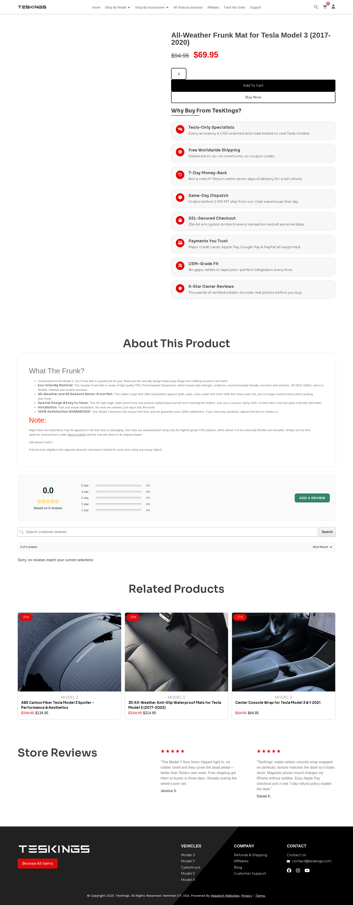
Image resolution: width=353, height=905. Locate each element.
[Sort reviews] (322, 547)
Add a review (312, 498)
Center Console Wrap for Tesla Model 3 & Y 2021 (278, 702)
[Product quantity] (179, 73)
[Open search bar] (316, 7)
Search (327, 532)
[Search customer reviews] (168, 532)
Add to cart (253, 85)
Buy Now (253, 97)
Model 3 (69, 697)
